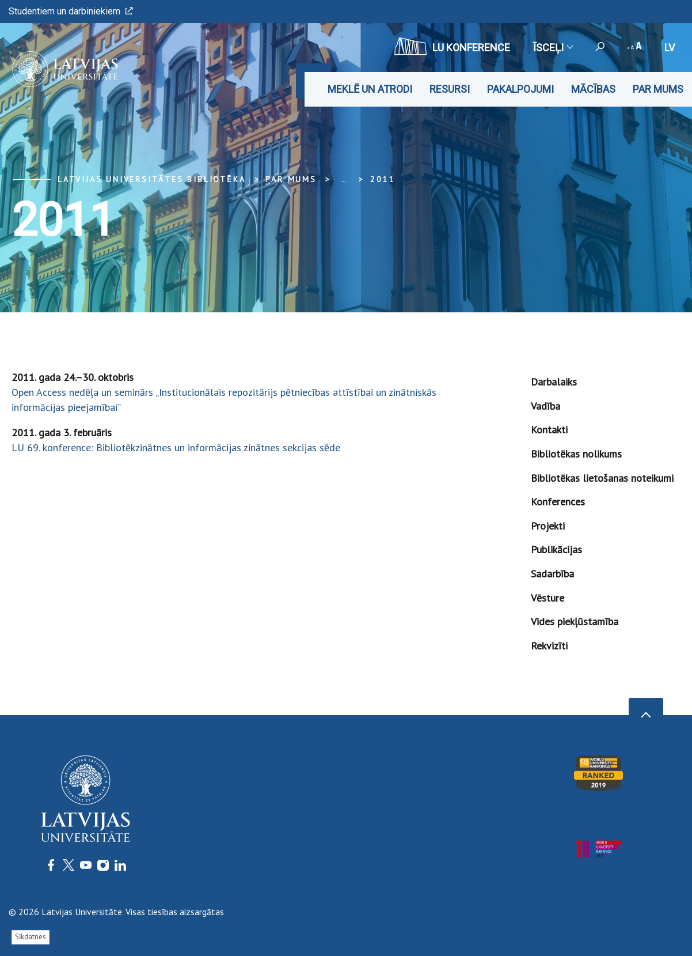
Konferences (558, 501)
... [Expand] (343, 179)
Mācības (593, 89)
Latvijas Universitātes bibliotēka (151, 179)
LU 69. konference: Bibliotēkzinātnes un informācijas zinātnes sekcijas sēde (176, 447)
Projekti (548, 525)
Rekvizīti (549, 645)
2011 (382, 179)
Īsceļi (552, 47)
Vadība (545, 406)
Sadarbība (552, 573)
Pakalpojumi (520, 89)
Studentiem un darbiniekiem (71, 11)
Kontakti (549, 429)
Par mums (658, 89)
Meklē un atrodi (370, 89)
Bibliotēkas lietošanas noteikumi (602, 478)
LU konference (452, 46)
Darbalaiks (554, 381)
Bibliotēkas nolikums (576, 453)
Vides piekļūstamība (574, 621)
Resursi (449, 89)
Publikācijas (556, 549)
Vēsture (547, 597)
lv (669, 47)
